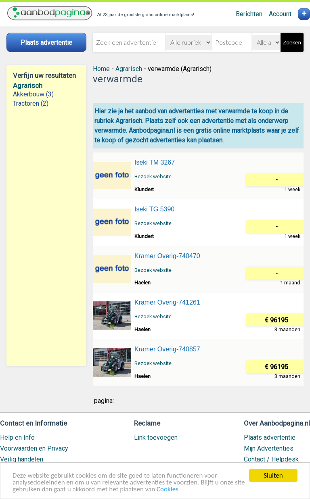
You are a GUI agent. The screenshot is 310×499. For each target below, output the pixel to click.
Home (101, 69)
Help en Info (17, 437)
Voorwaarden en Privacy (34, 448)
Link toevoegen (156, 437)
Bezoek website (153, 176)
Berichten (249, 14)
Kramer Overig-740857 (167, 349)
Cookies (167, 489)
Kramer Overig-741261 (167, 302)
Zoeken (292, 43)
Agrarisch (27, 85)
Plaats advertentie (269, 437)
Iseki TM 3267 (154, 162)
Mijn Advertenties (268, 448)
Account (280, 14)
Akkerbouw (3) (33, 94)
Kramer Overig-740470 (167, 256)
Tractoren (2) (30, 103)
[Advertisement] (46, 237)
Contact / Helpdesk (271, 459)
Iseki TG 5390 (154, 209)
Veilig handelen (21, 459)
